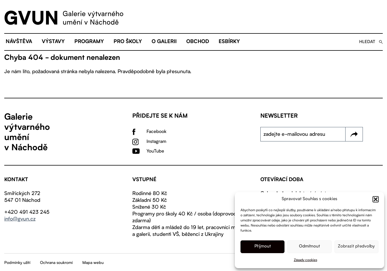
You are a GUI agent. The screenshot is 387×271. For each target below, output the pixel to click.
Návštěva (19, 42)
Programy (89, 42)
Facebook (156, 132)
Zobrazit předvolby (356, 246)
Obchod (197, 42)
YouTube (155, 151)
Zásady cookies (305, 260)
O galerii (164, 42)
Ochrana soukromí (56, 263)
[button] (375, 199)
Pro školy (128, 42)
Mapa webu (93, 263)
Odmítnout (309, 246)
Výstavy (53, 42)
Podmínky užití (17, 263)
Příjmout (262, 246)
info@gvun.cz (19, 219)
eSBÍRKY (229, 42)
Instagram (156, 141)
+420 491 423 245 (26, 212)
